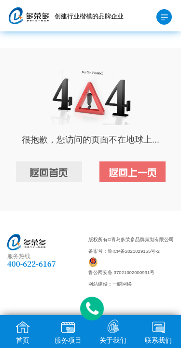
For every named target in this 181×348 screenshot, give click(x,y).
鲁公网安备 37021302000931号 (121, 272)
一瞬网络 (122, 284)
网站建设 (98, 284)
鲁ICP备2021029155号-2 (134, 251)
